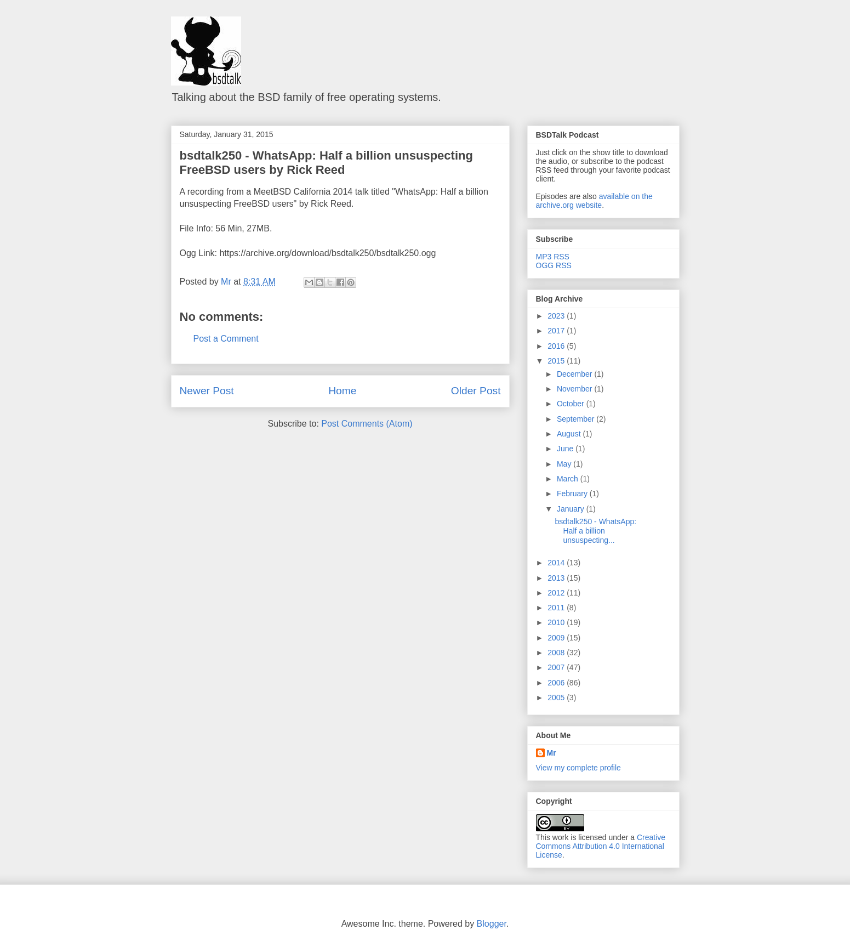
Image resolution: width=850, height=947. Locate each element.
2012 (557, 592)
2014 (557, 562)
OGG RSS (554, 265)
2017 (557, 330)
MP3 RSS (552, 256)
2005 (557, 697)
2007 (557, 667)
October (571, 403)
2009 (557, 637)
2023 (557, 315)
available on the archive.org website (594, 200)
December (575, 374)
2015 (557, 360)
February (573, 493)
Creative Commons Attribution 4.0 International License (601, 846)
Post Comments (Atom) (366, 423)
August (570, 433)
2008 (557, 652)
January (571, 508)
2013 (557, 578)
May (565, 464)
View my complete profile (578, 767)
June (566, 448)
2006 (557, 682)
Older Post (476, 390)
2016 (557, 346)
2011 (557, 607)
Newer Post (207, 390)
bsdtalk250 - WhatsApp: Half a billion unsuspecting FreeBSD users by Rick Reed (326, 163)
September (576, 419)
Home (342, 390)
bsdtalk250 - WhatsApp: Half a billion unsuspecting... (595, 531)
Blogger (491, 923)
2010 (557, 622)
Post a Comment (226, 338)
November (575, 388)
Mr (551, 752)
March (568, 478)
